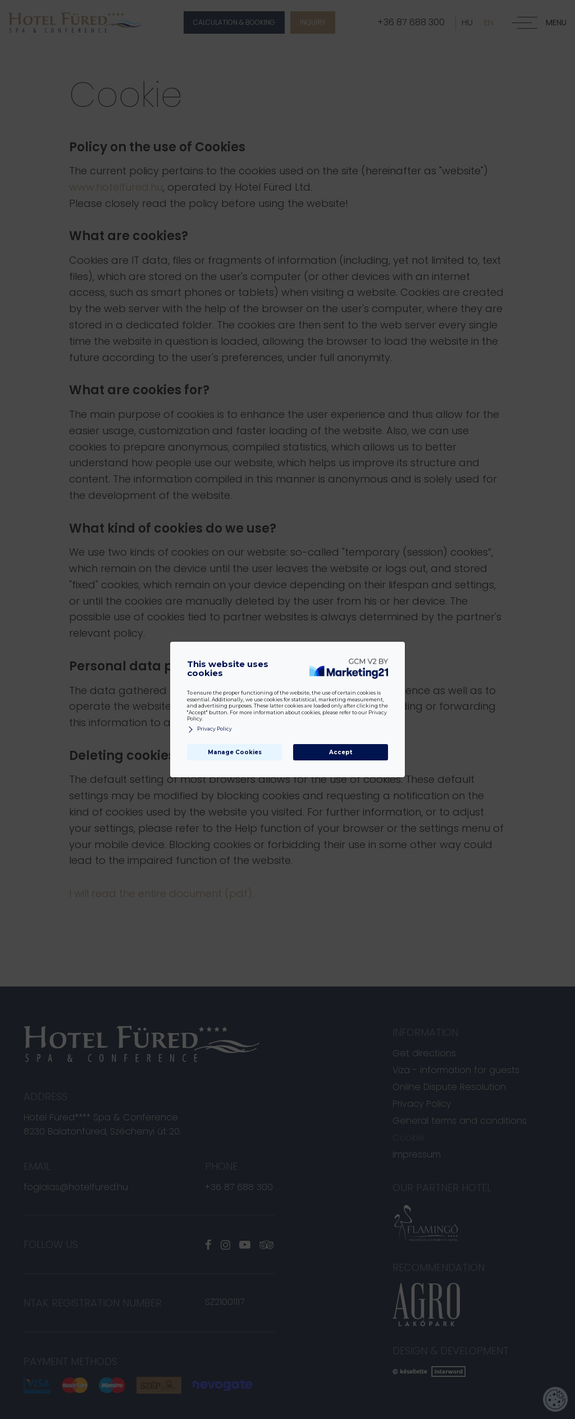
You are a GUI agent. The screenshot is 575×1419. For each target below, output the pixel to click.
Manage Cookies (235, 752)
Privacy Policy (209, 729)
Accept (340, 752)
